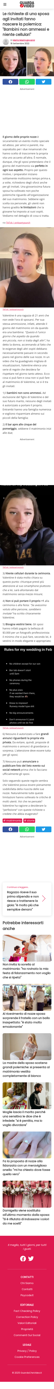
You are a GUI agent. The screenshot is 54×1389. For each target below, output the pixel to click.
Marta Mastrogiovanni (24, 40)
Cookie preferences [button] (27, 1357)
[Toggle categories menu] (5, 4)
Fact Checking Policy (27, 1311)
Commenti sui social (27, 1335)
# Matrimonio (12, 820)
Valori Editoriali (27, 1323)
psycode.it (27, 1295)
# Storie (29, 820)
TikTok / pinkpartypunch (18, 222)
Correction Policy (27, 1317)
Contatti (27, 1289)
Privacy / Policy (27, 1351)
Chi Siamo (27, 1283)
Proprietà (27, 1329)
